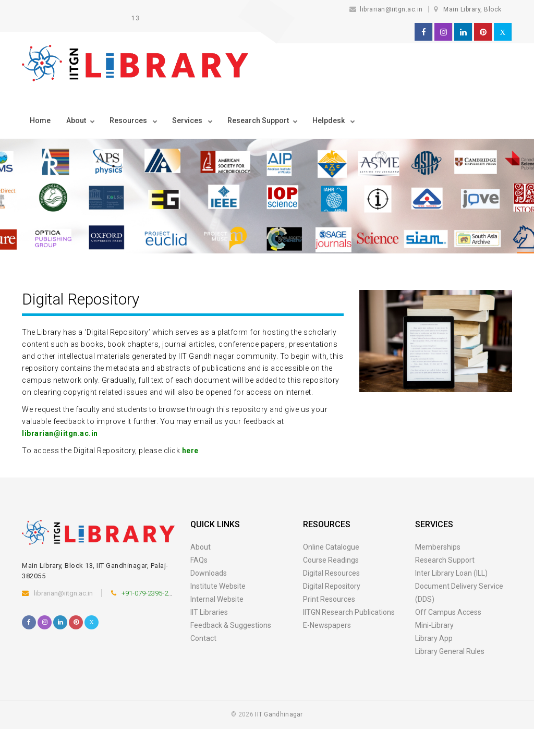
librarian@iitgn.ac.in (387, 9)
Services (188, 120)
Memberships (437, 547)
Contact (203, 638)
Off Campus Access (448, 612)
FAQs (199, 560)
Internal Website (217, 599)
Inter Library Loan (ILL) (451, 573)
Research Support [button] (258, 120)
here (190, 450)
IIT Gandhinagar (279, 714)
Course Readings (331, 560)
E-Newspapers (327, 625)
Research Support (445, 560)
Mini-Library (434, 625)
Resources (129, 120)
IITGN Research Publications (349, 612)
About (76, 120)
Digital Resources (331, 573)
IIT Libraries (209, 612)
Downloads (208, 573)
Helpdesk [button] (329, 120)
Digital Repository (331, 586)
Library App (434, 638)
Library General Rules (449, 651)
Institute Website (218, 586)
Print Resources (329, 599)
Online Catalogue (331, 547)
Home (40, 120)
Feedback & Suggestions (230, 625)
